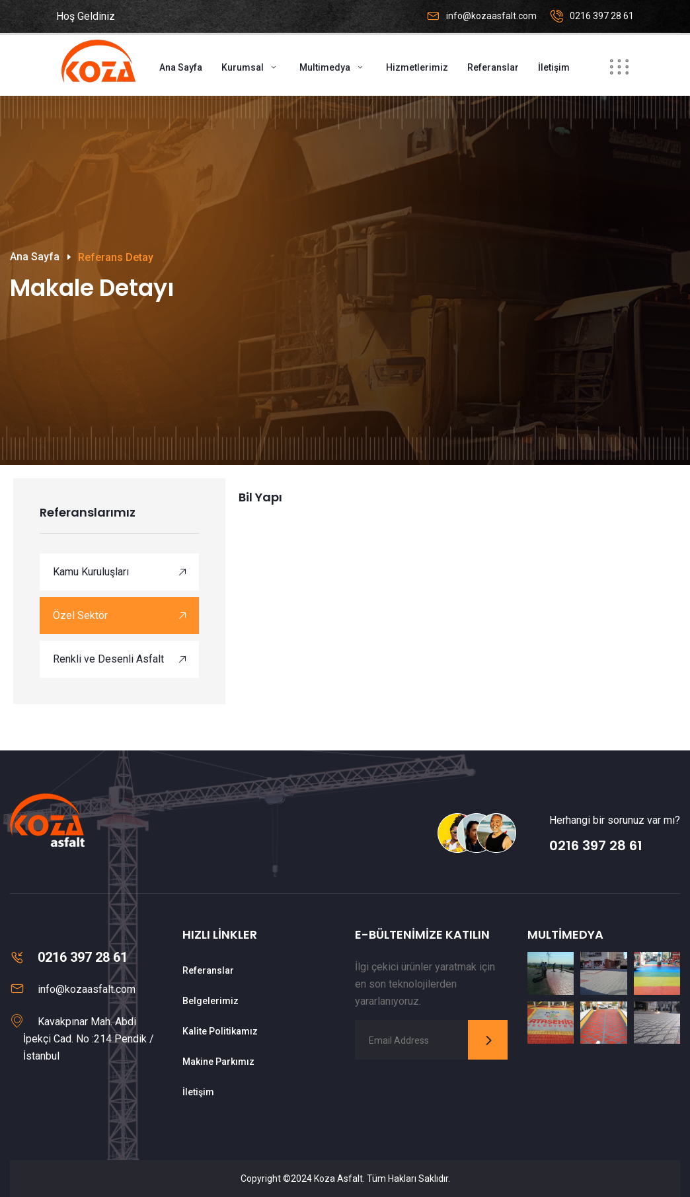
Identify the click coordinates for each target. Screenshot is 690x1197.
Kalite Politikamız (220, 1031)
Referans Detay (115, 257)
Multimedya (324, 67)
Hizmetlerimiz (417, 67)
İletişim (554, 67)
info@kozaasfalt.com (491, 16)
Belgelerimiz (210, 1001)
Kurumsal (242, 67)
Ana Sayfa (180, 67)
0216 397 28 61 (602, 16)
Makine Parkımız (218, 1061)
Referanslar (493, 67)
